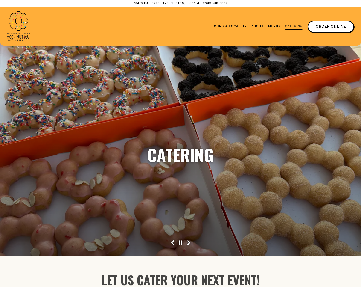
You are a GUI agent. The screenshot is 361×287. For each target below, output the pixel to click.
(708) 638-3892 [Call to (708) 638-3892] (215, 3)
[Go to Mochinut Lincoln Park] (166, 3)
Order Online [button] (331, 26)
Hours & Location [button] (229, 26)
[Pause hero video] (180, 233)
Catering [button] (294, 26)
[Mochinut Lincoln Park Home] (18, 26)
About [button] (257, 26)
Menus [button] (274, 26)
